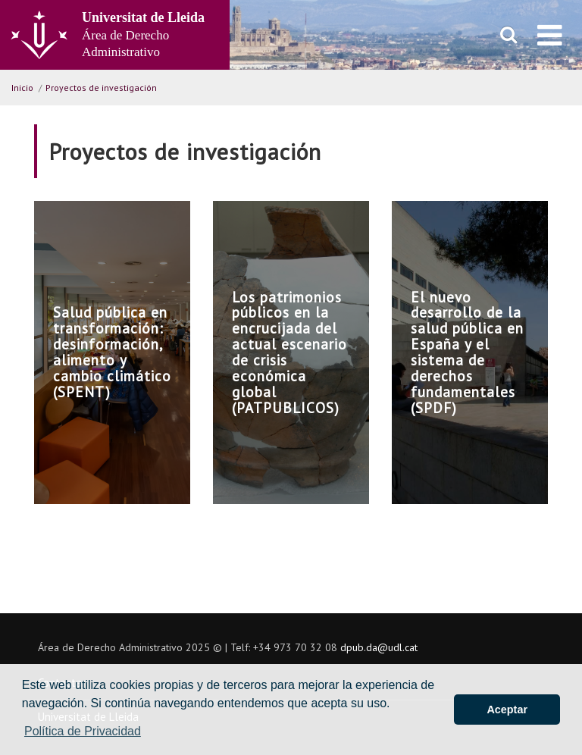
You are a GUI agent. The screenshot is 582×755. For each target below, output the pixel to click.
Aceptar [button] (507, 709)
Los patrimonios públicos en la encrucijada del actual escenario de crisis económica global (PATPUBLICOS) (289, 352)
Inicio (22, 87)
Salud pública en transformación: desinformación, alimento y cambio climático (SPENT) (112, 351)
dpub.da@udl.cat (379, 647)
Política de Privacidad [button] (82, 731)
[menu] (549, 34)
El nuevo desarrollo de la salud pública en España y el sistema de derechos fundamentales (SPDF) (467, 352)
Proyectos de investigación (101, 87)
